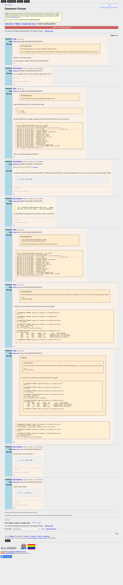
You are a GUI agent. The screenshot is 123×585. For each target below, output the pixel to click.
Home (3, 1)
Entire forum (9, 24)
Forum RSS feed (9, 578)
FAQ (117, 7)
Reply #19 (16, 207)
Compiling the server (29, 24)
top (116, 559)
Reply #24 (16, 507)
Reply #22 (16, 371)
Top (14, 63)
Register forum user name (106, 7)
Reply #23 (16, 474)
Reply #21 (16, 298)
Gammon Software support (18, 577)
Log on (109, 4)
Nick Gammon (35, 172)
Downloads (11, 1)
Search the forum (51, 554)
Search (20, 1)
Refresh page (49, 31)
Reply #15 (16, 41)
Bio (22, 39)
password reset (14, 17)
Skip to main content (8, 4)
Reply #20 (16, 239)
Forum (27, 1)
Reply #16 (16, 71)
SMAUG (17, 24)
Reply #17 (16, 91)
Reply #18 (16, 169)
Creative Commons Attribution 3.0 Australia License (36, 563)
